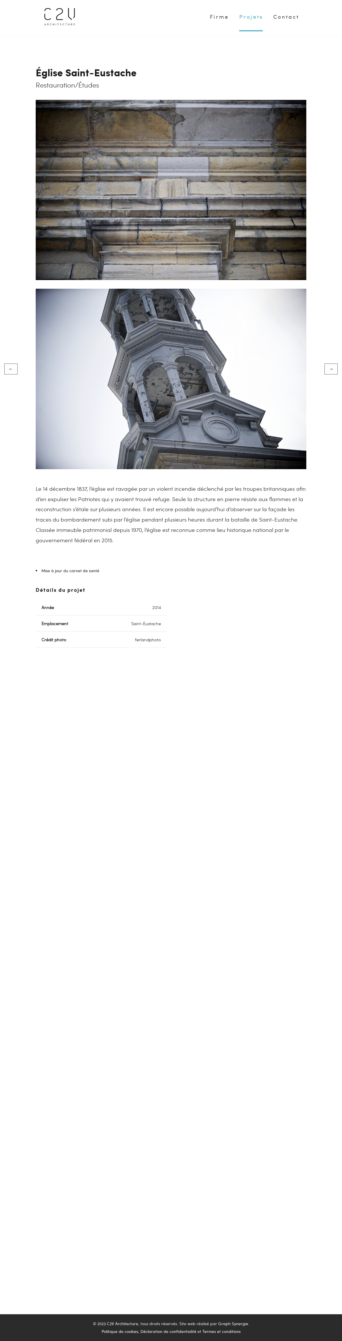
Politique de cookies (120, 1331)
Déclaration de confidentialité (168, 1331)
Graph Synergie (233, 1323)
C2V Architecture (122, 1323)
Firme (219, 16)
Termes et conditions (221, 1331)
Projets (251, 16)
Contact (286, 16)
